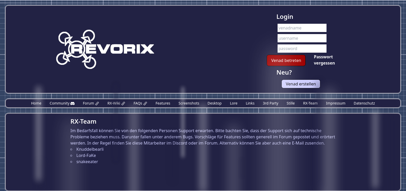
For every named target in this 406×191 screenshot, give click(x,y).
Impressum (335, 103)
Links (250, 103)
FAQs (140, 103)
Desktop (214, 103)
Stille (291, 103)
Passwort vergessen (324, 60)
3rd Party (270, 103)
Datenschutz (364, 103)
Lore (233, 103)
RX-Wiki (116, 103)
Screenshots (189, 103)
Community (62, 103)
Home (36, 103)
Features (163, 103)
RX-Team (310, 103)
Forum (91, 103)
